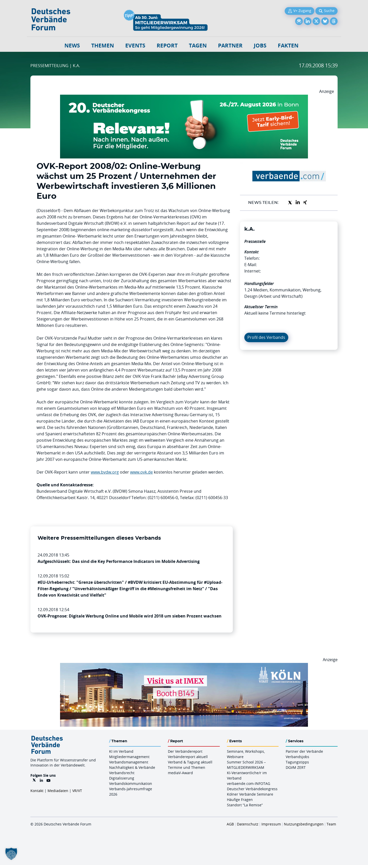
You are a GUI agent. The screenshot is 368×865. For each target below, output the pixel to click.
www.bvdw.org (105, 472)
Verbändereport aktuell (188, 756)
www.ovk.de (141, 472)
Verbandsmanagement (128, 762)
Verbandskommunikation (130, 783)
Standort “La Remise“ (245, 804)
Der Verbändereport (185, 751)
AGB (230, 824)
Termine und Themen (186, 767)
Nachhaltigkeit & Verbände (132, 767)
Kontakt (36, 790)
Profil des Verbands (266, 337)
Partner (230, 45)
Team (331, 824)
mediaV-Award (180, 772)
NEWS (72, 45)
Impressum (271, 824)
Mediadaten (58, 790)
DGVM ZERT (296, 767)
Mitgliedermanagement (129, 756)
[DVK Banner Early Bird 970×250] (184, 98)
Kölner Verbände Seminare (250, 794)
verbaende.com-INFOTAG (248, 783)
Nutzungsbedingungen (304, 824)
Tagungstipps (297, 762)
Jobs (260, 45)
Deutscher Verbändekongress (252, 788)
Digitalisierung (121, 778)
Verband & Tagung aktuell (190, 762)
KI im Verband (121, 751)
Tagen (198, 45)
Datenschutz (247, 824)
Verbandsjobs (297, 756)
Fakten (288, 45)
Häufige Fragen (240, 799)
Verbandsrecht (121, 772)
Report (167, 45)
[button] (11, 854)
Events (135, 45)
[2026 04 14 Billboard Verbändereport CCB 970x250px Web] (184, 666)
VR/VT (77, 790)
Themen (102, 45)
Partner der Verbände (304, 751)
